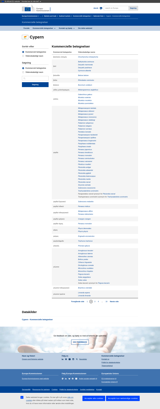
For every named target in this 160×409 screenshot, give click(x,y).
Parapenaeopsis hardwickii (87, 135)
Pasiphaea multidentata (86, 143)
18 (107, 301)
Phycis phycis (83, 231)
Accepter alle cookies (93, 398)
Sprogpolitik (26, 389)
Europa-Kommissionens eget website (35, 378)
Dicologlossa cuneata (86, 265)
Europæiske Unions (109, 382)
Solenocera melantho (85, 201)
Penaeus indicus (84, 206)
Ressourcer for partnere (41, 389)
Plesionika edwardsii (85, 170)
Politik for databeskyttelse (111, 362)
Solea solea (82, 280)
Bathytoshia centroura (86, 62)
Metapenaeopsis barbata (87, 108)
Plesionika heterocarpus (87, 176)
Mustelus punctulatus (85, 103)
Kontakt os (105, 359)
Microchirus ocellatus (85, 268)
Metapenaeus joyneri (85, 114)
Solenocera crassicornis (86, 188)
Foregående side (77, 301)
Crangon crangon (84, 219)
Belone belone (83, 75)
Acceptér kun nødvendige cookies (123, 398)
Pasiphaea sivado (84, 146)
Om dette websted (85, 28)
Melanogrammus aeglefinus (88, 90)
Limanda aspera (84, 293)
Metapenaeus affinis (85, 211)
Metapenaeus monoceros (87, 117)
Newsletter (83, 359)
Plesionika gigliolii (84, 173)
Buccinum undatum (85, 85)
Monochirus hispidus (85, 271)
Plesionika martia (84, 179)
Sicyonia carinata (84, 185)
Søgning (133, 8)
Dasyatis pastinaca (85, 68)
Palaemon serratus (85, 129)
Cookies (55, 389)
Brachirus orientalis (85, 288)
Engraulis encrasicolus (86, 236)
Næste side (114, 301)
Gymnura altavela (84, 70)
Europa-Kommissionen (30, 16)
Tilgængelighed (107, 366)
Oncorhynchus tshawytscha (88, 57)
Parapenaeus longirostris (87, 141)
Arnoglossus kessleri (85, 250)
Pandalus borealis (84, 132)
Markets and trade (50, 16)
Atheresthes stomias (85, 256)
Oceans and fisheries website (32, 359)
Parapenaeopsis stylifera (87, 138)
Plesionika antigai (84, 167)
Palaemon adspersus (85, 123)
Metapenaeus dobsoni (86, 111)
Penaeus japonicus (85, 149)
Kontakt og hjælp (65, 28)
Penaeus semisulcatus (86, 158)
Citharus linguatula (85, 262)
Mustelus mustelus (85, 100)
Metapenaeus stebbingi (86, 120)
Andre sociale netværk (87, 378)
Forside (26, 28)
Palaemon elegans (85, 126)
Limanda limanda (84, 295)
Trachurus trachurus (85, 241)
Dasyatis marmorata (85, 65)
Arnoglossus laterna (85, 253)
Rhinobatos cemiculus (86, 80)
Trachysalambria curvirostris (88, 191)
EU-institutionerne (108, 378)
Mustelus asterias (84, 97)
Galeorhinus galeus (85, 94)
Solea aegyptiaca (84, 277)
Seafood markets (65, 16)
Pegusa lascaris (84, 274)
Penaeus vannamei (85, 161)
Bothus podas (83, 259)
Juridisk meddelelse (87, 389)
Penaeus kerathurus (85, 152)
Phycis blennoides (84, 228)
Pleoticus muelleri (84, 164)
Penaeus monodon (85, 155)
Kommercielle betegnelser (82, 16)
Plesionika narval (84, 182)
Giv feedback (80, 342)
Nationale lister (98, 16)
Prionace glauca (84, 246)
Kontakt (99, 389)
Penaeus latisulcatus (85, 214)
